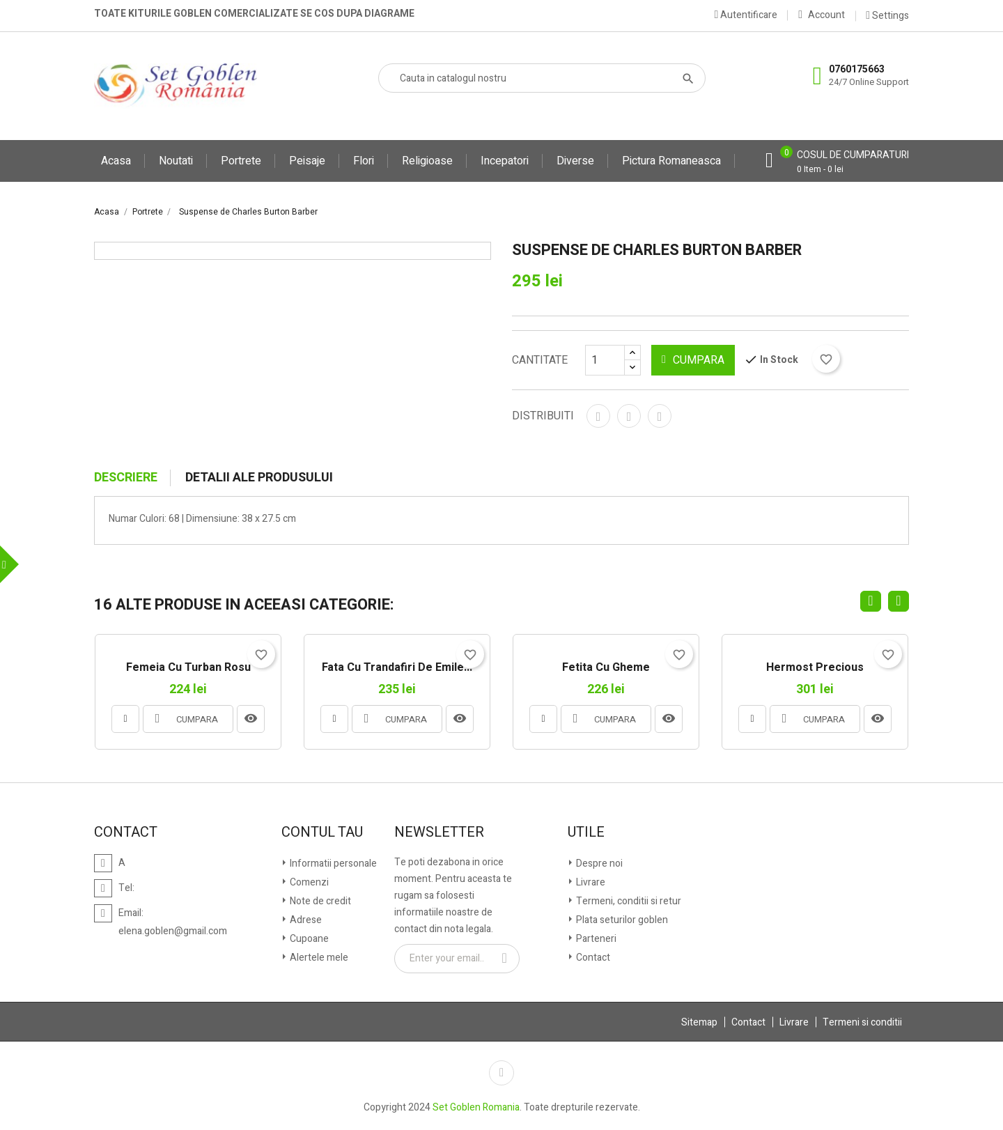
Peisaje (307, 161)
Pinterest (659, 416)
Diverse (575, 161)
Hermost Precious (815, 668)
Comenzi (308, 882)
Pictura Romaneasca (671, 161)
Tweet (629, 416)
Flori (363, 161)
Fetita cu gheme (606, 668)
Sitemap (699, 1022)
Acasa (116, 161)
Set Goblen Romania (476, 1107)
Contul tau (322, 832)
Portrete (241, 161)
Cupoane (308, 938)
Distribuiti (598, 416)
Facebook (501, 1072)
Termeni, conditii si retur (627, 901)
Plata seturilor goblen (621, 920)
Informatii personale (332, 863)
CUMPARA (693, 360)
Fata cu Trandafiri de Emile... (397, 668)
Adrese (305, 920)
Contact (592, 957)
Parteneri (595, 938)
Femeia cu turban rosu (188, 668)
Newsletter (439, 832)
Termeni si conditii (862, 1022)
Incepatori (505, 161)
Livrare (589, 882)
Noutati (176, 161)
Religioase (427, 161)
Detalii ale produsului (259, 478)
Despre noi (598, 863)
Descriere (125, 478)
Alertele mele (318, 957)
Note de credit (319, 901)
